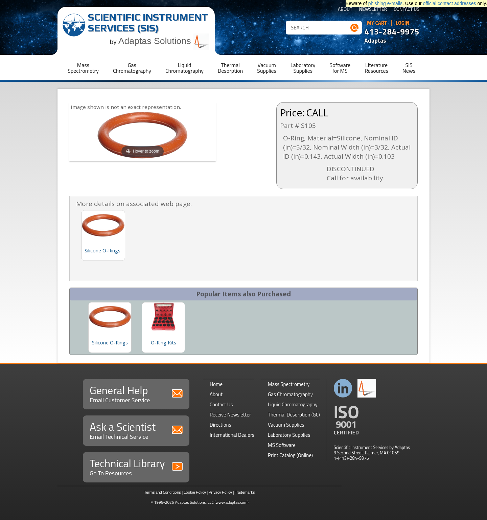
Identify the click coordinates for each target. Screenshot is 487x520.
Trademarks (245, 492)
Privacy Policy (220, 492)
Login (403, 23)
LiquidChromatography (184, 68)
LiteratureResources (376, 68)
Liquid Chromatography (293, 404)
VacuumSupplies (266, 68)
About (345, 10)
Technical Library (136, 466)
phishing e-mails (385, 3)
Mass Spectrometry (289, 384)
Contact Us (406, 10)
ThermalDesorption (230, 68)
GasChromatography (132, 68)
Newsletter (373, 10)
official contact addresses (449, 3)
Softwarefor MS (340, 68)
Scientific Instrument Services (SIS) (148, 22)
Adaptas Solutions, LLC (194, 502)
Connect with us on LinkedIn (343, 388)
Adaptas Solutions (164, 41)
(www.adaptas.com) (231, 502)
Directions (220, 425)
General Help (136, 393)
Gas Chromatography (290, 394)
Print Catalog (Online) (290, 455)
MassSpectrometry (83, 68)
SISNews (408, 68)
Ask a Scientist (136, 430)
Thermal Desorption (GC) (294, 415)
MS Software (282, 445)
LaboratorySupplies (303, 68)
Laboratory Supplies (289, 435)
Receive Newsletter (230, 415)
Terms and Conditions (162, 492)
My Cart (377, 23)
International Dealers (232, 435)
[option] (110, 327)
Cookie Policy (195, 492)
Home (216, 384)
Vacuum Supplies (286, 425)
